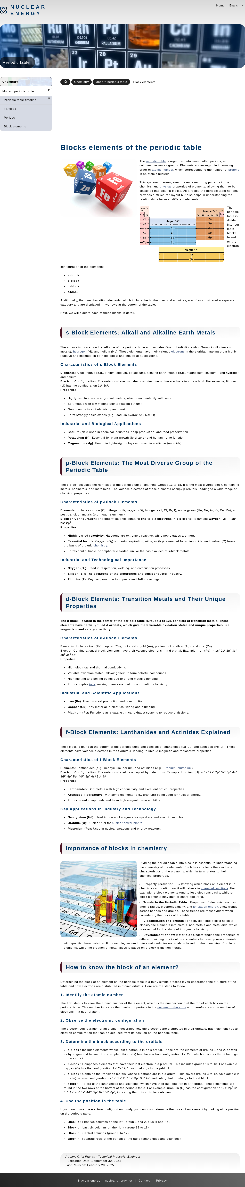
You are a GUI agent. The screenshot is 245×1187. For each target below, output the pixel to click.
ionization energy (205, 906)
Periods (9, 117)
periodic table (156, 161)
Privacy (161, 1180)
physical (166, 186)
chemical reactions (214, 888)
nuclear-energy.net (118, 1180)
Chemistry (10, 81)
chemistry (100, 545)
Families (10, 108)
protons (233, 169)
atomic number (162, 169)
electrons (178, 351)
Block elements (15, 126)
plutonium (184, 768)
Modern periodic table (18, 91)
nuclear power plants (127, 823)
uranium (170, 768)
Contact (144, 1180)
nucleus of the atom (171, 1007)
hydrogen (80, 351)
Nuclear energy (28, 10)
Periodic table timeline (20, 100)
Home (220, 5)
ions (92, 684)
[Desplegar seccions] (48, 91)
